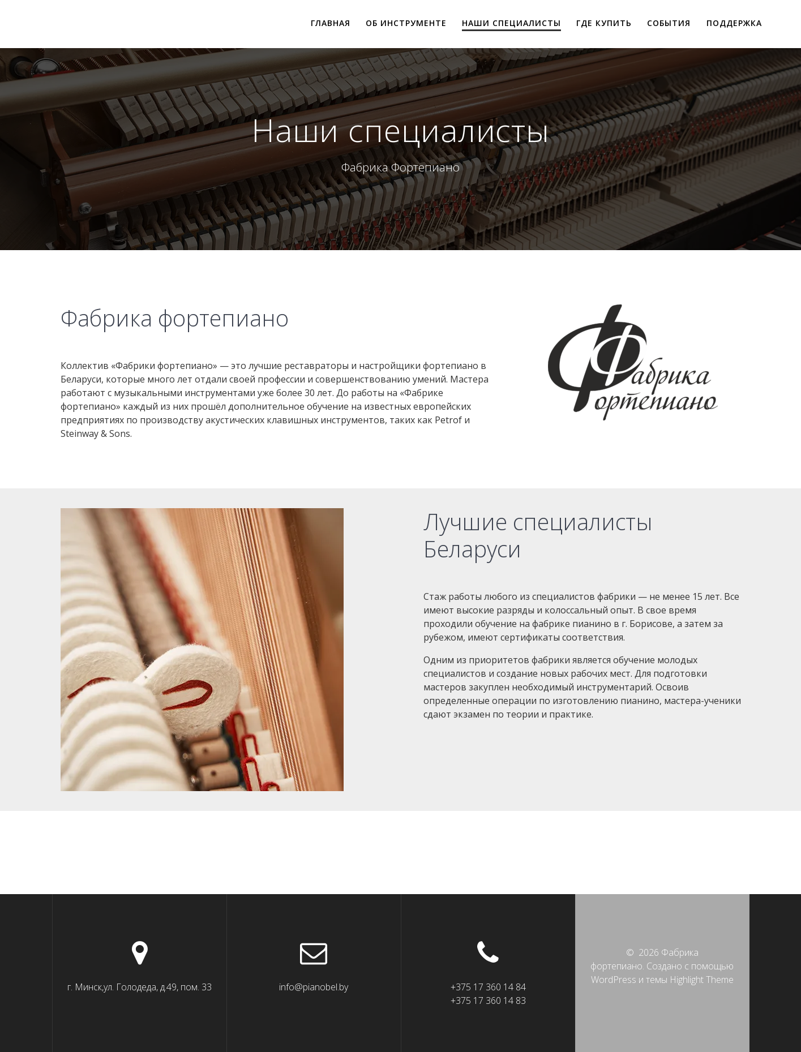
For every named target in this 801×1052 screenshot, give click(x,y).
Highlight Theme (702, 979)
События (669, 23)
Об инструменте (406, 23)
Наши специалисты (511, 23)
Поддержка (734, 23)
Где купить (604, 23)
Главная (330, 23)
